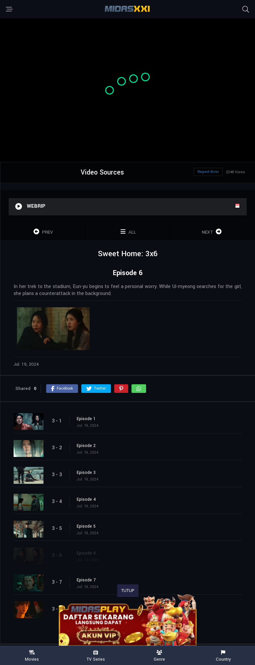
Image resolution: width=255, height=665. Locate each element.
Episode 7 (86, 580)
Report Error (208, 171)
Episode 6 (86, 553)
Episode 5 (86, 526)
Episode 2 (86, 446)
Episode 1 (86, 419)
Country (223, 656)
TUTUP (127, 591)
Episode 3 (86, 473)
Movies (32, 656)
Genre (159, 656)
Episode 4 (86, 499)
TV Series (96, 656)
